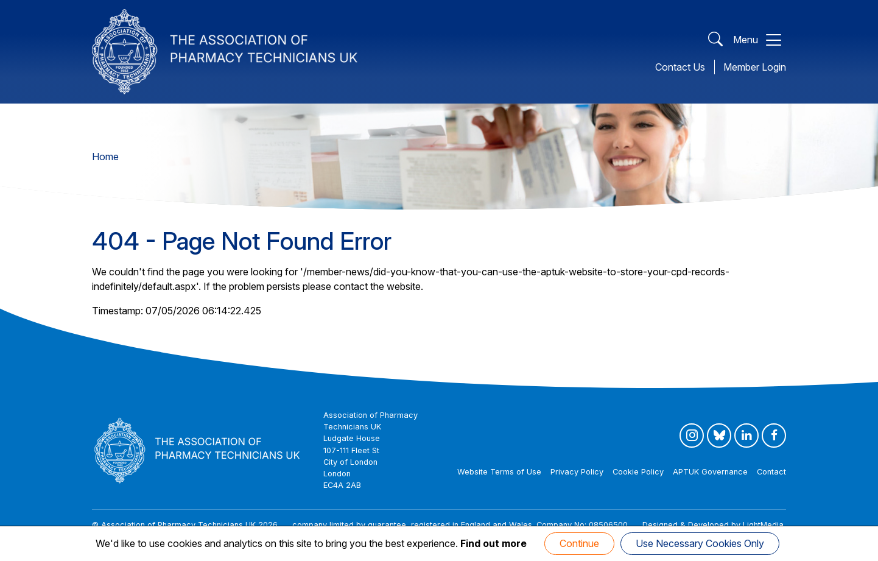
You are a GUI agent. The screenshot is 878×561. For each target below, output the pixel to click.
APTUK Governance (710, 471)
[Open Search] (715, 40)
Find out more (493, 543)
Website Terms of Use (499, 471)
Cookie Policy (638, 471)
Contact (771, 471)
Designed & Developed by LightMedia (713, 524)
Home (105, 156)
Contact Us (680, 67)
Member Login (754, 67)
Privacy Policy (576, 471)
